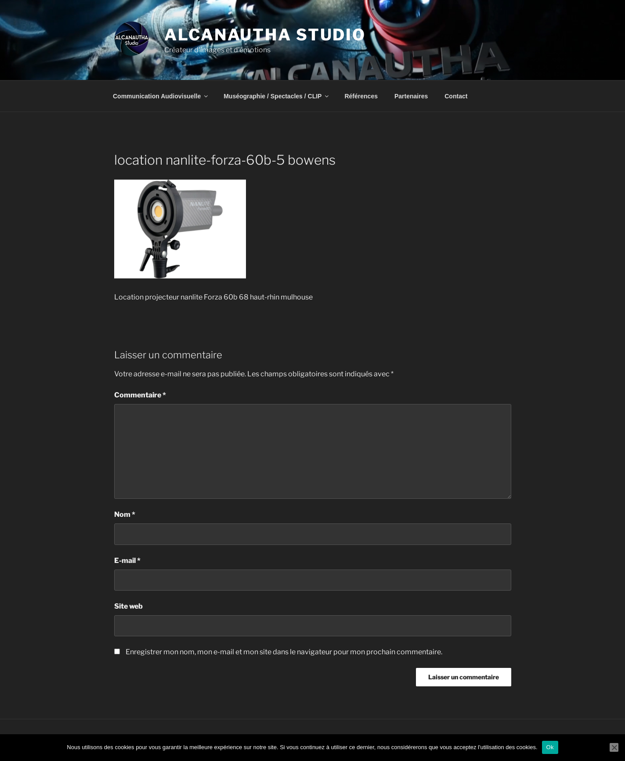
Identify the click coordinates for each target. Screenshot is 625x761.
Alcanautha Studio (265, 34)
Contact (455, 96)
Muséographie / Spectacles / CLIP (277, 96)
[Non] (614, 747)
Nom (124, 514)
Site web (128, 606)
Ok (550, 747)
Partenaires (411, 96)
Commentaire (140, 395)
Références (361, 96)
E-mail (127, 560)
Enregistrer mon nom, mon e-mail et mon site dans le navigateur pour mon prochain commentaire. (284, 652)
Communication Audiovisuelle (161, 96)
